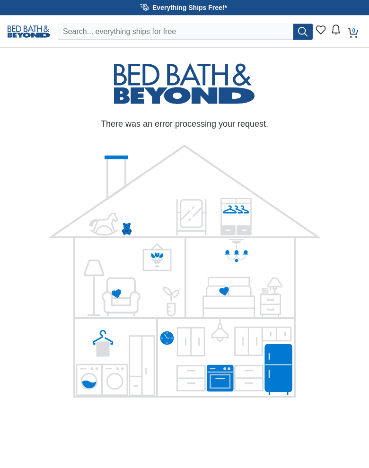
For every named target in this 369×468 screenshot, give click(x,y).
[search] (303, 32)
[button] (184, 7)
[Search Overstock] (175, 32)
